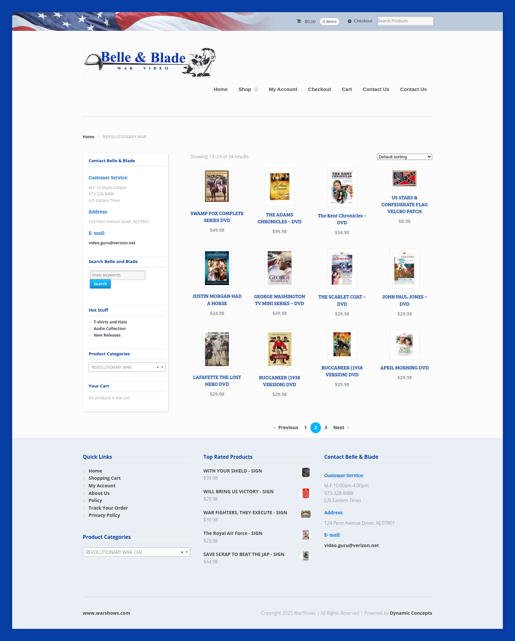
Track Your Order (108, 508)
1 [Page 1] (305, 427)
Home (220, 89)
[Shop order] (404, 157)
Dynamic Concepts (411, 613)
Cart (347, 89)
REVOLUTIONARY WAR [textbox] (125, 367)
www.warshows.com (106, 613)
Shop (244, 89)
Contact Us (376, 89)
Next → (341, 427)
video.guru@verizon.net (112, 243)
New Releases (107, 335)
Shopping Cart (105, 478)
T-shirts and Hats (110, 322)
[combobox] (127, 367)
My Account (283, 89)
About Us (99, 493)
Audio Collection (110, 328)
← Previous (285, 427)
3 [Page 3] (326, 427)
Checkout (363, 20)
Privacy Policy (104, 515)
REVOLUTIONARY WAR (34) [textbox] (134, 552)
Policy (95, 500)
